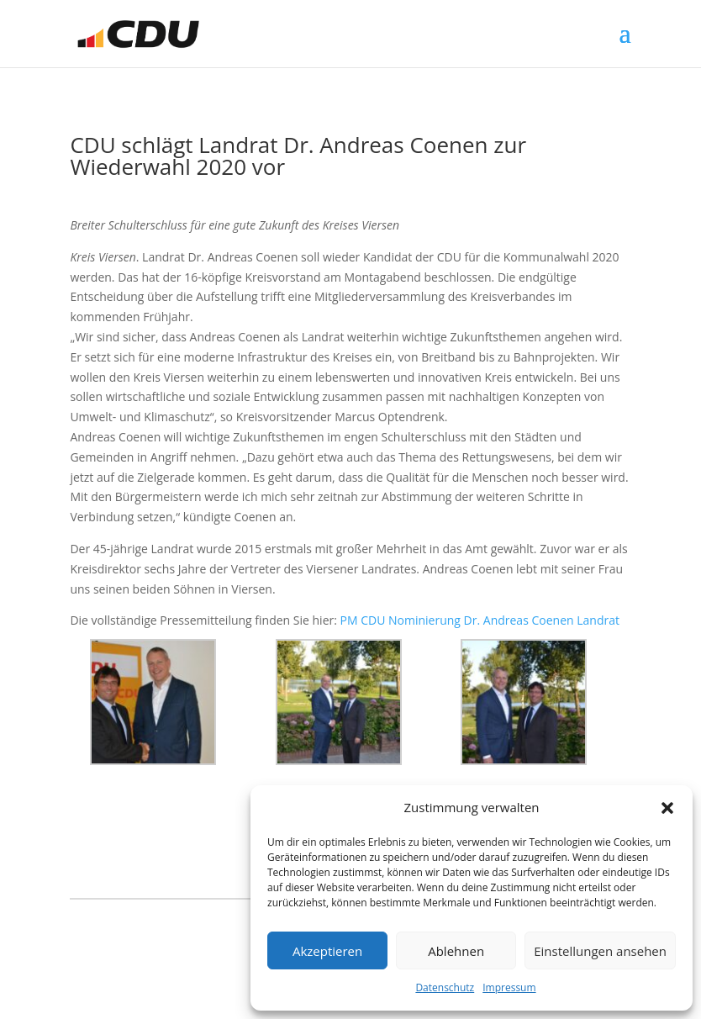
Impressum (508, 987)
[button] (667, 808)
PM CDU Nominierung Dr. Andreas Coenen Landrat (479, 620)
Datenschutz (444, 987)
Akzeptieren (327, 950)
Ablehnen (456, 950)
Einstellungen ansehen (600, 950)
